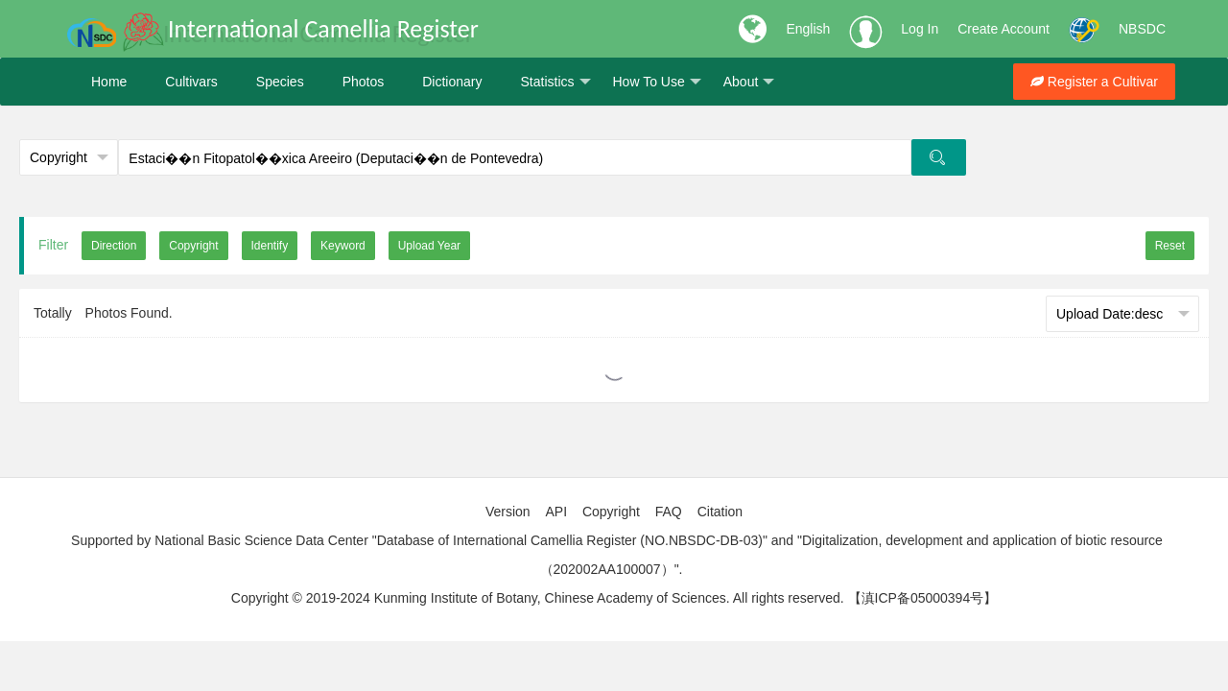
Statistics (555, 82)
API (556, 511)
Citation (720, 511)
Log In (919, 28)
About (749, 82)
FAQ (668, 511)
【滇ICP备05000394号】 (923, 598)
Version (508, 511)
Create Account (1003, 28)
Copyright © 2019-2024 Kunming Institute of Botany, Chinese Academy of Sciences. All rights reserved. (537, 598)
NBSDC (1142, 28)
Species (280, 81)
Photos (363, 81)
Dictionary (452, 81)
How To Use (657, 82)
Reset (1170, 245)
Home (109, 81)
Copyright (611, 511)
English (808, 28)
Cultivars (191, 81)
